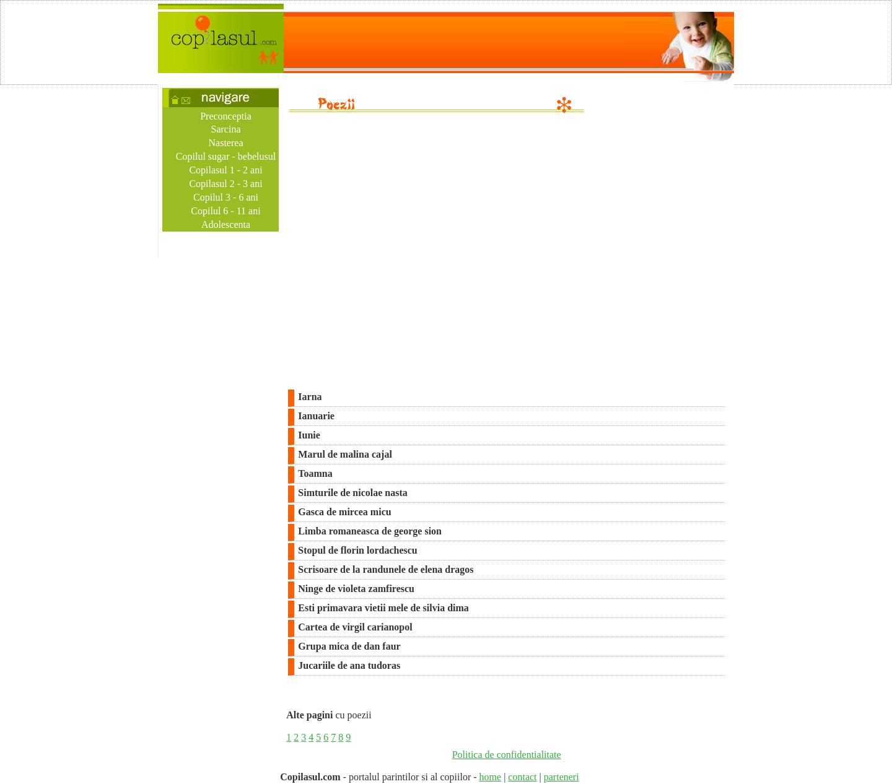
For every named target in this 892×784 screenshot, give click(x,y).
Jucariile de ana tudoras (349, 665)
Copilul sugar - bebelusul (226, 156)
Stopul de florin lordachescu (357, 550)
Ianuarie (316, 416)
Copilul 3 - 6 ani (225, 197)
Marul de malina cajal (345, 454)
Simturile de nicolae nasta (352, 492)
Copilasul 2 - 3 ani (225, 183)
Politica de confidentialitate (506, 754)
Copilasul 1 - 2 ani (225, 170)
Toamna (315, 473)
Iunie (309, 435)
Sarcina (226, 129)
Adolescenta (225, 224)
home (490, 777)
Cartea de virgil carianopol (355, 627)
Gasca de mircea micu (344, 512)
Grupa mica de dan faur (349, 646)
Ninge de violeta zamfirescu (356, 588)
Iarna (309, 396)
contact (522, 777)
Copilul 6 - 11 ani (225, 211)
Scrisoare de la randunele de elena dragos (385, 569)
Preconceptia (225, 116)
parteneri (561, 777)
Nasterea (226, 142)
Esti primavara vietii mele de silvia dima (383, 608)
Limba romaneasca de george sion (370, 531)
